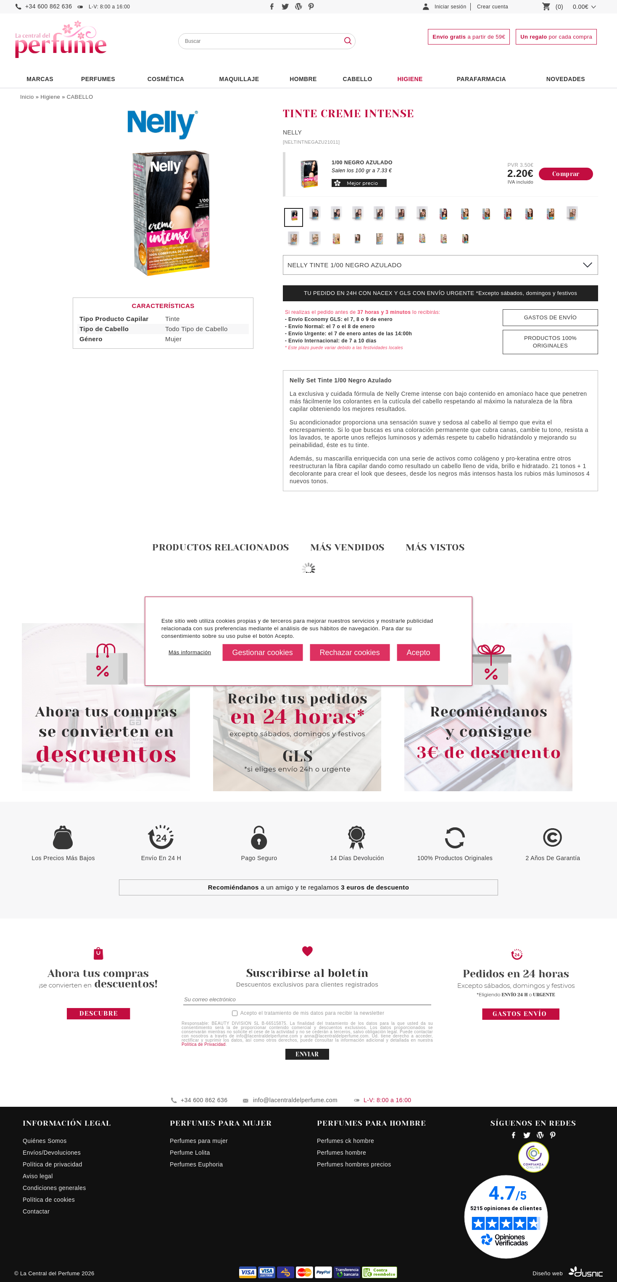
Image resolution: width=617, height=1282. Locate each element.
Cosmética (166, 79)
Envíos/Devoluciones (52, 1152)
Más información (189, 653)
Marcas (39, 79)
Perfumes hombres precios (354, 1164)
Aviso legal (38, 1176)
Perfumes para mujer (199, 1140)
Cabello (357, 79)
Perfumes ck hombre (345, 1140)
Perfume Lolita (190, 1152)
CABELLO (80, 97)
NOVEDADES (565, 79)
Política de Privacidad (204, 1044)
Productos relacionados (220, 547)
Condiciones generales (54, 1188)
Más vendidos (347, 547)
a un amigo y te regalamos (308, 887)
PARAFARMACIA (481, 79)
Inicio (27, 97)
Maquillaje (239, 79)
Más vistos (435, 547)
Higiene (410, 79)
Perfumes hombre (341, 1152)
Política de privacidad (52, 1164)
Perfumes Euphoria (196, 1164)
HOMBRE (303, 79)
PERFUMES (98, 79)
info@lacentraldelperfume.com (295, 1100)
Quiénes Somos (45, 1140)
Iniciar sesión (451, 7)
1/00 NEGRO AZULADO (362, 163)
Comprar (566, 174)
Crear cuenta (492, 7)
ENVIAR (307, 1054)
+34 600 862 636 (48, 6)
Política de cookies (49, 1199)
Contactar (36, 1211)
